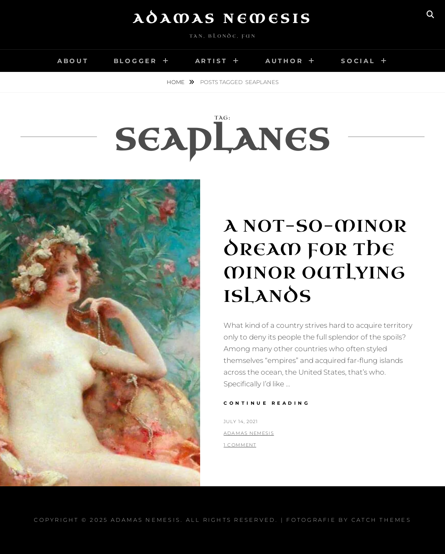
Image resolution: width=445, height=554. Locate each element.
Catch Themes (381, 519)
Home (176, 82)
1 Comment (240, 445)
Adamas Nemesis (223, 18)
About (73, 61)
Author (284, 61)
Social (358, 61)
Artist (211, 61)
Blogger (135, 61)
